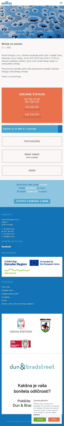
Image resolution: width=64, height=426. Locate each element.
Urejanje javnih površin (10, 294)
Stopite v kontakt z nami (32, 201)
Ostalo (4, 300)
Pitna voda (6, 287)
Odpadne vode (7, 290)
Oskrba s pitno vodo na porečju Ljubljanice (18, 304)
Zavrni (54, 419)
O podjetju (6, 297)
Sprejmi (40, 419)
